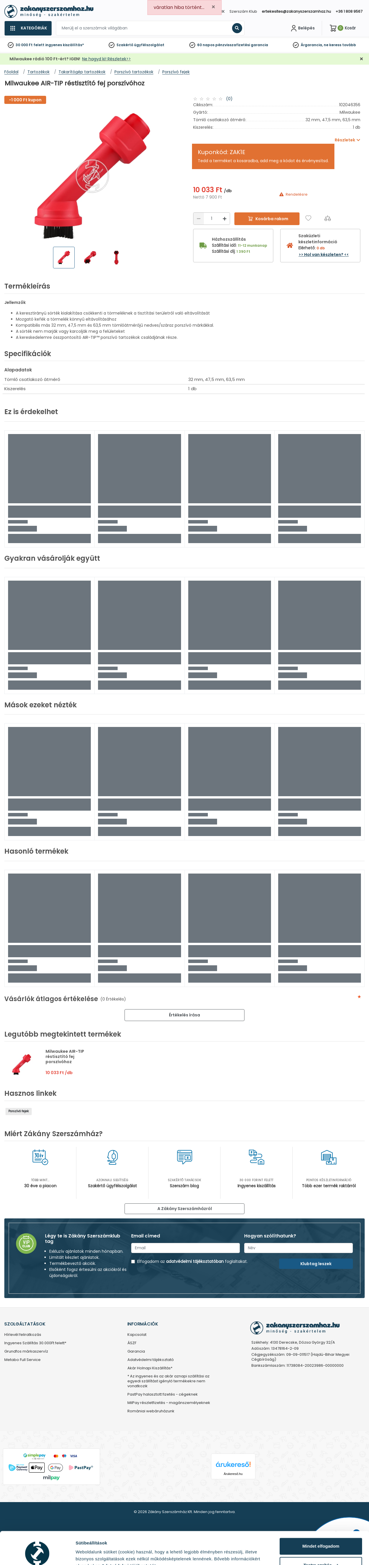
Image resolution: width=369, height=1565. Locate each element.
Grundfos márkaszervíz (26, 1351)
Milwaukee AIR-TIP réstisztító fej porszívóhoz (65, 1056)
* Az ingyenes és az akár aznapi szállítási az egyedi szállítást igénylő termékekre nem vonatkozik (168, 1381)
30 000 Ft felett (30, 44)
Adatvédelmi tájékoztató (150, 1360)
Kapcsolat (136, 1334)
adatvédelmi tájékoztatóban (195, 1261)
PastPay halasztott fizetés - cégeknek (162, 1394)
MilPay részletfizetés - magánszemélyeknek (168, 1403)
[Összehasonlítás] (327, 218)
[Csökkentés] (198, 219)
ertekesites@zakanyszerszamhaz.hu (296, 11)
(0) (229, 99)
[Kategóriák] (28, 28)
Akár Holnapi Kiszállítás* (149, 1368)
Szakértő (124, 44)
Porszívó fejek (18, 1111)
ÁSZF (131, 1343)
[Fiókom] (302, 28)
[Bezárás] (361, 59)
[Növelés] (224, 219)
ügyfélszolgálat (149, 44)
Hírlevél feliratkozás (22, 1334)
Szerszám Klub (243, 11)
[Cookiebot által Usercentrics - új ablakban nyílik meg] (37, 1553)
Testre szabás (321, 1536)
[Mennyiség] (212, 219)
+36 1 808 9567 (349, 11)
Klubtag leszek (316, 1264)
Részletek (86, 1553)
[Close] (213, 7)
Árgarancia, (312, 44)
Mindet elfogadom (320, 1518)
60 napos (205, 44)
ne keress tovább (340, 44)
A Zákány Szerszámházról (184, 1208)
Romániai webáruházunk (150, 1411)
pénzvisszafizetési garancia (241, 44)
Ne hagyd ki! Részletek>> (106, 59)
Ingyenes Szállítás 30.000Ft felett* (35, 1343)
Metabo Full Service (22, 1360)
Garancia (136, 1351)
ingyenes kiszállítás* (64, 44)
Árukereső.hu (233, 1474)
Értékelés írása (184, 1015)
